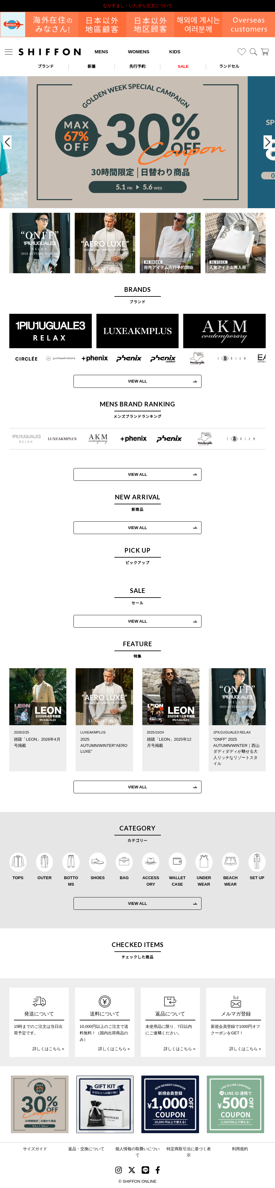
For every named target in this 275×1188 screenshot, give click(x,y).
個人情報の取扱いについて (137, 1152)
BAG (124, 877)
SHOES (98, 877)
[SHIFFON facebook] (158, 1171)
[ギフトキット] (105, 1104)
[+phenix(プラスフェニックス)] (89, 358)
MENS (101, 51)
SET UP (257, 877)
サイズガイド (35, 1148)
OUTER (45, 877)
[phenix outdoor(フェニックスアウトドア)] (158, 358)
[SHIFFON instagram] (118, 1171)
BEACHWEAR (230, 881)
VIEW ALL (132, 381)
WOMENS (138, 51)
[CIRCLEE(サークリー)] (21, 358)
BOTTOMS (71, 881)
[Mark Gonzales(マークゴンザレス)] (192, 358)
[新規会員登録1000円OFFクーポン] (170, 1104)
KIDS (174, 51)
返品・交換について (86, 1148)
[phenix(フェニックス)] (123, 358)
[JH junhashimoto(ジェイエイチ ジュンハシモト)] (55, 358)
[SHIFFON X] (131, 1171)
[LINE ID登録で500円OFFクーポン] (235, 1104)
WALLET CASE (177, 881)
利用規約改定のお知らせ (138, 5)
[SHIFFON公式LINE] (145, 1171)
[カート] (264, 51)
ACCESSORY (150, 881)
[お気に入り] (241, 51)
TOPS (17, 877)
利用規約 (240, 1148)
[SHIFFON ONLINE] (50, 52)
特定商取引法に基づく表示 (188, 1152)
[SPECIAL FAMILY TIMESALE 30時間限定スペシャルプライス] (39, 1104)
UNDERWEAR (204, 881)
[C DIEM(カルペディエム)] (226, 358)
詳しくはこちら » (48, 1048)
